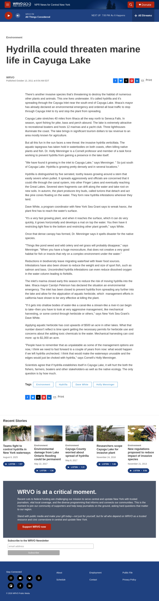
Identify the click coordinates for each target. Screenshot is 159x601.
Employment (95, 573)
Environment (14, 37)
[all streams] (143, 15)
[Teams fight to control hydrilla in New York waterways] (17, 433)
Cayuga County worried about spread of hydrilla (77, 452)
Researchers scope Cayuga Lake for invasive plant (109, 449)
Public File (128, 573)
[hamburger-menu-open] (8, 5)
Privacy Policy (129, 580)
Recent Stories (15, 421)
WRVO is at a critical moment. (56, 492)
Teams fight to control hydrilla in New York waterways (16, 449)
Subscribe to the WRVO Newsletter (28, 540)
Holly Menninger (105, 384)
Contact (93, 580)
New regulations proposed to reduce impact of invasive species (141, 454)
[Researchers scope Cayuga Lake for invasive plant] (111, 433)
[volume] (17, 15)
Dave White (82, 384)
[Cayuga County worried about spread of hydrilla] (80, 433)
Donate (146, 4)
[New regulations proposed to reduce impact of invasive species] (142, 433)
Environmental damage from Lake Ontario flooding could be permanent (47, 454)
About (59, 573)
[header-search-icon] (131, 5)
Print (149, 80)
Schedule (60, 580)
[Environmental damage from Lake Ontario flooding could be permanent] (48, 433)
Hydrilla (63, 384)
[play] (8, 15)
